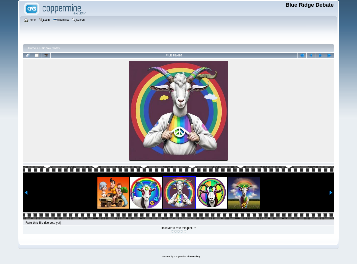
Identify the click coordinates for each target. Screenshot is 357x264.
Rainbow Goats (49, 48)
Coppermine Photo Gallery (187, 256)
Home (32, 48)
